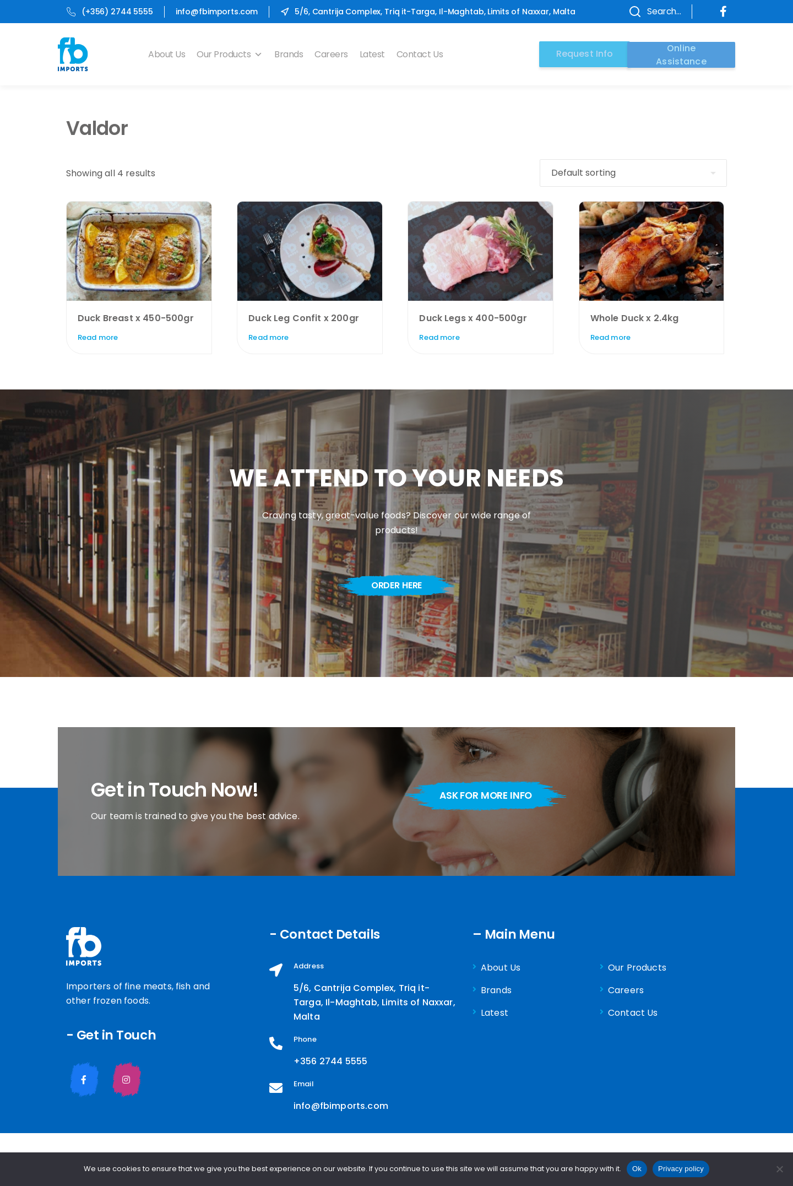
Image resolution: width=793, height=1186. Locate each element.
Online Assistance (681, 53)
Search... (649, 11)
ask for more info (491, 796)
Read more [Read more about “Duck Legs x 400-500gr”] (439, 337)
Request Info (581, 53)
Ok (637, 1169)
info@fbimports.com (217, 11)
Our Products (233, 54)
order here (396, 585)
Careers (335, 54)
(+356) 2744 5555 (109, 11)
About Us (170, 54)
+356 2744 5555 (330, 1061)
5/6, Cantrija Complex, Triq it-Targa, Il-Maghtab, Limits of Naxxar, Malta (427, 11)
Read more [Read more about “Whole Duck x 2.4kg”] (610, 337)
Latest (376, 54)
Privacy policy (681, 1169)
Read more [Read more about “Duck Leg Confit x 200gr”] (268, 337)
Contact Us (423, 54)
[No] (779, 1168)
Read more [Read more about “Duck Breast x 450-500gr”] (98, 337)
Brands (292, 54)
